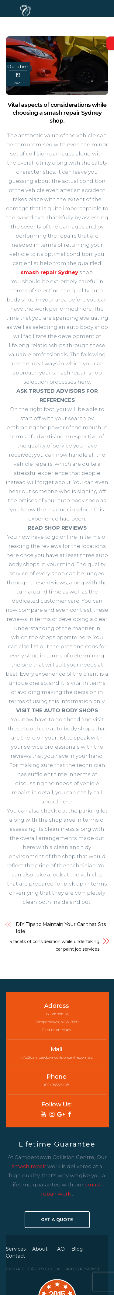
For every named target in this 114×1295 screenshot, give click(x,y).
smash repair (29, 1166)
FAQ (59, 1249)
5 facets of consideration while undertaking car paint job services (54, 945)
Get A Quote (57, 1219)
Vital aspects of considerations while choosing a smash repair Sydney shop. (57, 112)
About (40, 1249)
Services (16, 1249)
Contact (15, 1256)
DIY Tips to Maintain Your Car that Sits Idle (61, 927)
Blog (77, 1249)
